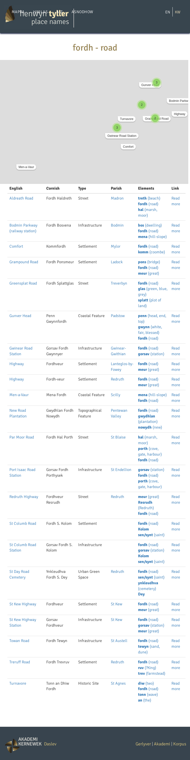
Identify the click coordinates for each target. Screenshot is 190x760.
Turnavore (126, 119)
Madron (117, 198)
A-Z (59, 11)
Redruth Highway (23, 496)
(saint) (151, 534)
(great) (148, 273)
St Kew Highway (22, 604)
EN (167, 12)
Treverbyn (119, 283)
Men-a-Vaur (26, 167)
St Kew (116, 604)
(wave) (148, 694)
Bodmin (117, 225)
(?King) (147, 667)
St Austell (119, 640)
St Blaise (118, 437)
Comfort (128, 146)
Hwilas (40, 11)
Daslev (50, 744)
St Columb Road (22, 523)
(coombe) (151, 252)
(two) (146, 683)
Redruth (117, 379)
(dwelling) (150, 225)
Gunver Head (150, 85)
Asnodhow (82, 11)
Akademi (162, 744)
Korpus (179, 744)
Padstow (118, 315)
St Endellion (121, 469)
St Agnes (118, 683)
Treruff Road (19, 662)
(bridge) (149, 262)
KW (177, 12)
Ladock (117, 262)
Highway (179, 114)
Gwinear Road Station (121, 136)
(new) (150, 427)
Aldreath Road (21, 198)
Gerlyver (143, 744)
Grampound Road (23, 262)
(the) (144, 700)
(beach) (149, 198)
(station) (151, 353)
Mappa (18, 11)
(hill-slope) (152, 236)
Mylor (115, 246)
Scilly (115, 394)
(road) (148, 204)
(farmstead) (151, 673)
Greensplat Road (23, 283)
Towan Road (19, 640)
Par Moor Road (21, 437)
